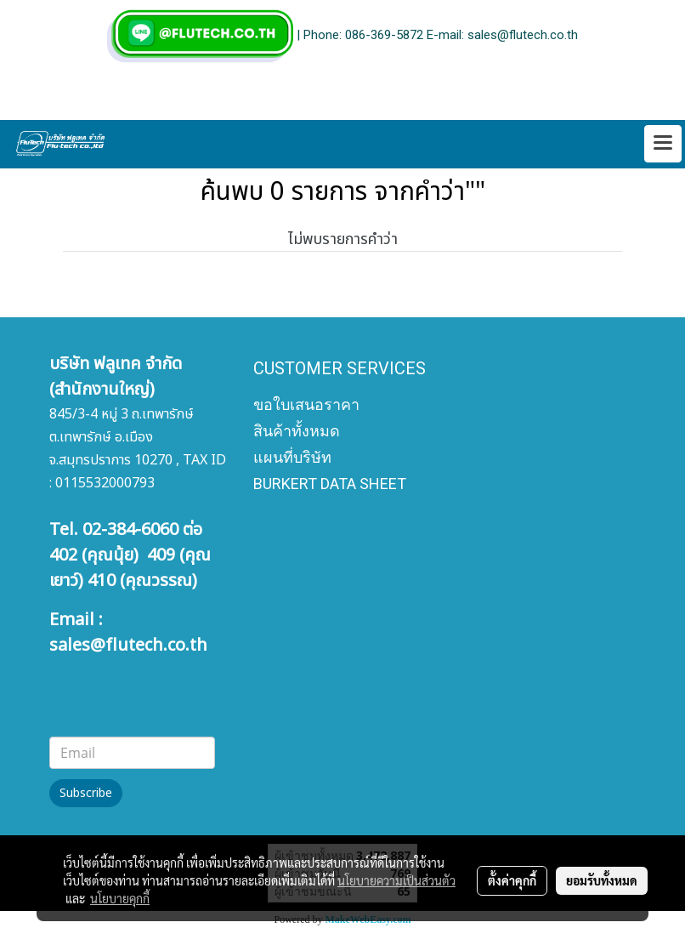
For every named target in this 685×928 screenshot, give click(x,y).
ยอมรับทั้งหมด (601, 880)
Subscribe (85, 793)
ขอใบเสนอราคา (306, 404)
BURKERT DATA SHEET (329, 483)
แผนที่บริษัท (292, 457)
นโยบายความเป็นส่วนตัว (396, 880)
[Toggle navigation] (663, 143)
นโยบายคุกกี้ (120, 898)
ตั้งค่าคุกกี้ (512, 880)
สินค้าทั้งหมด (296, 431)
